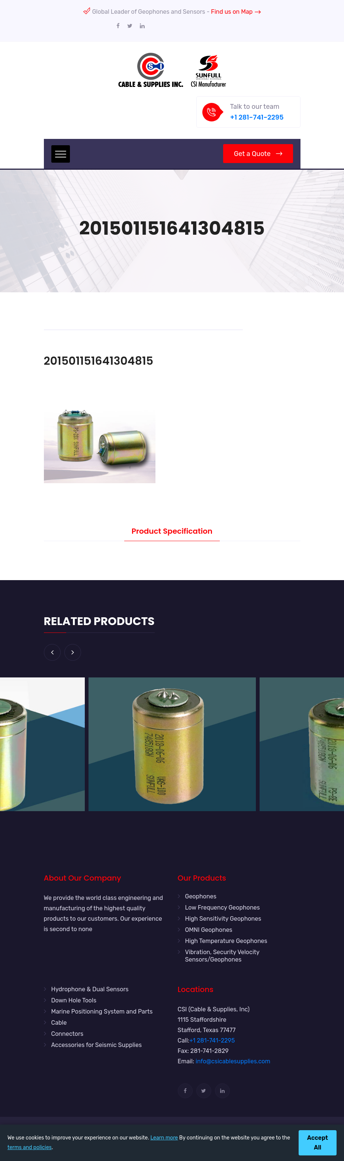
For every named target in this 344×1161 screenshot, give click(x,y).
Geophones (200, 896)
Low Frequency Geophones (222, 907)
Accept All (317, 1142)
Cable (59, 1022)
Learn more (164, 1138)
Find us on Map (236, 11)
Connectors (67, 1033)
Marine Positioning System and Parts (102, 1011)
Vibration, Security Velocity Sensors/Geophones (222, 956)
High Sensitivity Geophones (223, 918)
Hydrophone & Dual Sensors (90, 989)
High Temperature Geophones (226, 940)
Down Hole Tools (74, 1000)
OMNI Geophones (208, 929)
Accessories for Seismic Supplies (96, 1044)
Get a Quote (258, 154)
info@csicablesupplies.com (233, 1061)
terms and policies (29, 1147)
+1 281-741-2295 (257, 117)
